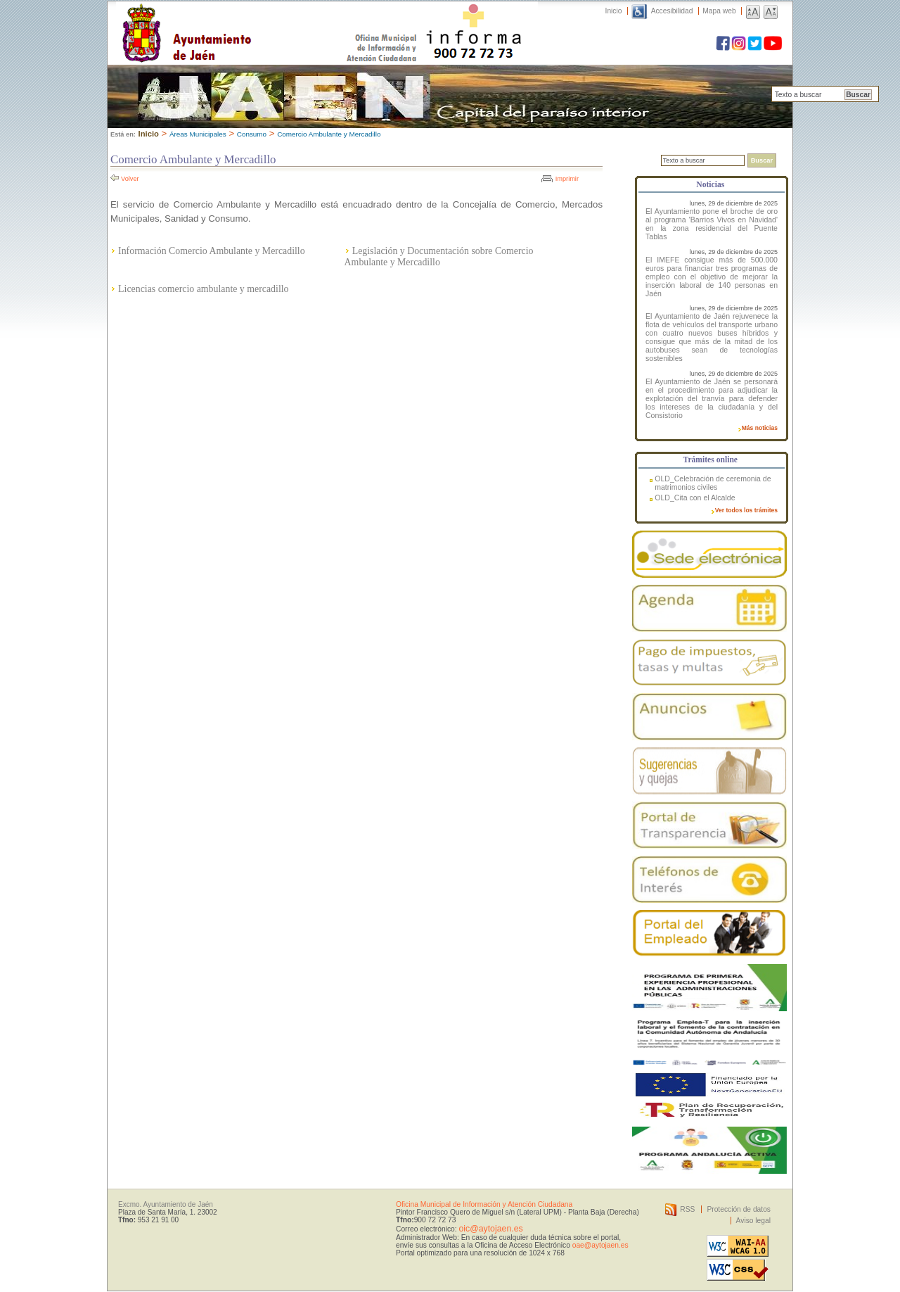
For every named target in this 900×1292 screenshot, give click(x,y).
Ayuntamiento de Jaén (248, 19)
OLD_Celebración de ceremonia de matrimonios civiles (713, 482)
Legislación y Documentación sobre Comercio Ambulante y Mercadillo (439, 256)
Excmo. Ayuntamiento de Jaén (165, 1204)
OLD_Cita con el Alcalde (695, 497)
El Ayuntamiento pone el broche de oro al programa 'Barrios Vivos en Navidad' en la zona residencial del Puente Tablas (711, 224)
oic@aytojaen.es (490, 1229)
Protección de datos (739, 1209)
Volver (130, 178)
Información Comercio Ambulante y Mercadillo (211, 251)
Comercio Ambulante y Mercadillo (328, 134)
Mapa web (718, 11)
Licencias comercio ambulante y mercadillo (203, 289)
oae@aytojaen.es (600, 1245)
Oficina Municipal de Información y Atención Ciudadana (484, 1204)
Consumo (251, 134)
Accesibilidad (672, 11)
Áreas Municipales (197, 134)
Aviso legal (753, 1220)
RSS (687, 1209)
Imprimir (567, 178)
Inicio (613, 11)
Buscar (858, 95)
